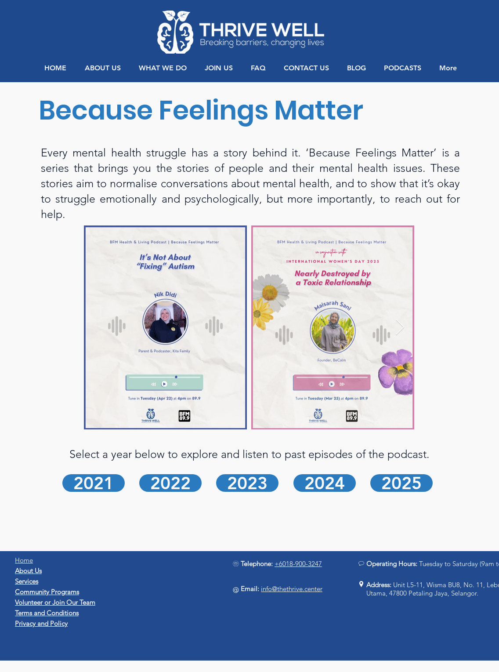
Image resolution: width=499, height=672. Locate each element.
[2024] (324, 483)
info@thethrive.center (291, 589)
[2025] (401, 483)
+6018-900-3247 (298, 563)
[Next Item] (400, 327)
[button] (103, 68)
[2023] (247, 483)
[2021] (93, 483)
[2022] (170, 483)
